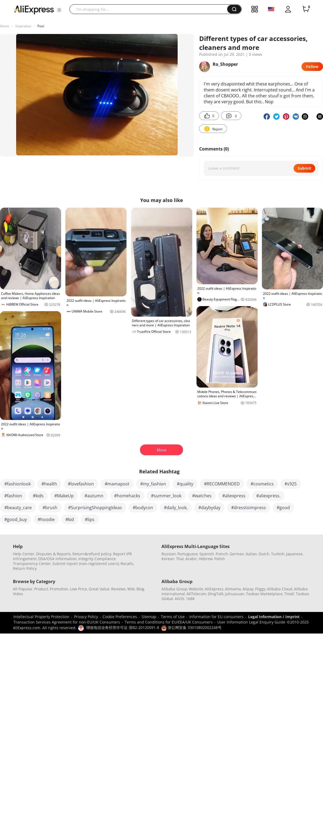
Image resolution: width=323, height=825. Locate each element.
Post (40, 26)
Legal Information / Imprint (274, 616)
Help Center (23, 553)
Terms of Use (173, 616)
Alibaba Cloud (279, 588)
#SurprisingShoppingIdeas (95, 508)
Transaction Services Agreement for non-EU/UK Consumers (66, 622)
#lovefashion (81, 484)
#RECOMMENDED (222, 484)
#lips (89, 519)
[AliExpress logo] (34, 9)
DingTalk (215, 593)
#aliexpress (233, 496)
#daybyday (209, 508)
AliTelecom (196, 593)
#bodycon (143, 508)
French (222, 553)
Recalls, (127, 563)
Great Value (99, 588)
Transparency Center (32, 563)
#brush (50, 508)
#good (283, 508)
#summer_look (166, 496)
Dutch (264, 553)
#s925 (291, 484)
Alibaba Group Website (182, 588)
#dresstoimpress (248, 508)
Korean (168, 558)
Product (41, 588)
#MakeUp (64, 496)
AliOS (179, 598)
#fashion (13, 496)
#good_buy (15, 519)
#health (49, 484)
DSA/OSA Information (57, 558)
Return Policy (25, 568)
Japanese (294, 553)
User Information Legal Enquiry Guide (251, 622)
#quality (185, 484)
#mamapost (117, 484)
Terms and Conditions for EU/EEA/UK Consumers (169, 622)
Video (18, 593)
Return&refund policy (91, 553)
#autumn (94, 496)
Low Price (78, 588)
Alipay (248, 588)
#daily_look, (176, 508)
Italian (251, 553)
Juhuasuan (234, 593)
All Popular (23, 588)
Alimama (233, 588)
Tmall (289, 593)
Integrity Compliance (97, 558)
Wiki (131, 588)
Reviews (118, 588)
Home (4, 26)
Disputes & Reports (53, 553)
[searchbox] (150, 9)
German (237, 553)
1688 (190, 598)
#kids (38, 496)
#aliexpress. (268, 496)
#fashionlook (17, 484)
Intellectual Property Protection (41, 616)
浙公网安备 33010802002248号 (191, 627)
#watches (202, 496)
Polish (219, 558)
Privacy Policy (86, 616)
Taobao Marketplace (264, 593)
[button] (59, 10)
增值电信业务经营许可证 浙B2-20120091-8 (122, 627)
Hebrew (206, 558)
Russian (169, 553)
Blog (140, 588)
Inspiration (23, 26)
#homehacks (127, 496)
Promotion (59, 588)
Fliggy (260, 588)
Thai (180, 558)
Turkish (278, 553)
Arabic (191, 558)
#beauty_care (18, 508)
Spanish (206, 553)
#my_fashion (153, 484)
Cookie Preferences (120, 616)
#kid (69, 519)
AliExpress (214, 588)
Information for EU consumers (216, 616)
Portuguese (187, 553)
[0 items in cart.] (305, 9)
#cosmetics (262, 484)
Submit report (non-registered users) (85, 563)
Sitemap (149, 616)
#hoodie (46, 519)
